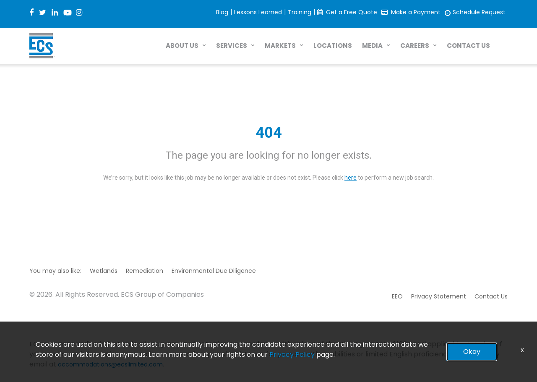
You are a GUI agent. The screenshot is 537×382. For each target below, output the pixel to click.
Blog (222, 12)
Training (299, 12)
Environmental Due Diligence (214, 271)
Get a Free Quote (351, 12)
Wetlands (103, 271)
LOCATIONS (332, 45)
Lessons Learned (258, 12)
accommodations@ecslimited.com (110, 364)
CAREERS (414, 45)
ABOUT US (182, 45)
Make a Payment (416, 12)
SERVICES (231, 45)
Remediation (144, 271)
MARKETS (280, 45)
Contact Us (491, 296)
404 (268, 132)
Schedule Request (479, 12)
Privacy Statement (438, 296)
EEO (397, 296)
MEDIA (372, 45)
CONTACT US (468, 45)
